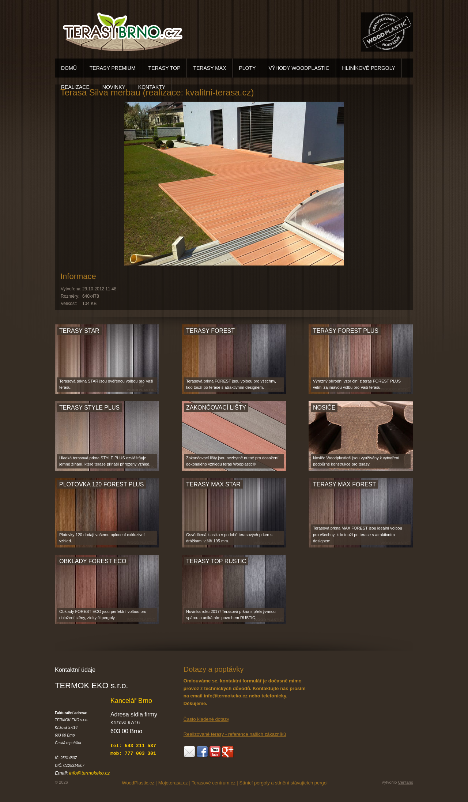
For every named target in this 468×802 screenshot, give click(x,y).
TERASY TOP (164, 68)
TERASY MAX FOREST (344, 484)
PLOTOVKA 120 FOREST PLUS (101, 484)
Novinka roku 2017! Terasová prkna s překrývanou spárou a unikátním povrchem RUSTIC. (231, 614)
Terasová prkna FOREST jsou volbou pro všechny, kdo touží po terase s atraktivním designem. (231, 384)
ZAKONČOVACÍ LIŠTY (216, 407)
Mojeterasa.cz (173, 783)
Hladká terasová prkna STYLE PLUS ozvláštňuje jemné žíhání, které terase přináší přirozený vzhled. (104, 461)
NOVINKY (113, 87)
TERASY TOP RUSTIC (216, 561)
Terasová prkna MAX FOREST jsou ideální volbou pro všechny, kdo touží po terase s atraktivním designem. (357, 534)
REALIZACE (75, 87)
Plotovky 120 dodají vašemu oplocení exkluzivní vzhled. (102, 537)
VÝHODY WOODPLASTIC (298, 68)
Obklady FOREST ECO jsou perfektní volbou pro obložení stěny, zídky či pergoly (102, 614)
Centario (405, 782)
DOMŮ (69, 68)
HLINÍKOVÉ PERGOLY (368, 68)
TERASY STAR (79, 331)
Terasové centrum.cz (213, 783)
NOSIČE (324, 407)
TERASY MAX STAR (213, 484)
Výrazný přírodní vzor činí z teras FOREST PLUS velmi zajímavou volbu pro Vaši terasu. (357, 384)
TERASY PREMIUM (113, 68)
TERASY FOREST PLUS (345, 331)
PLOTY (247, 68)
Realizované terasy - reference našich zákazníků (235, 734)
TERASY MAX (209, 68)
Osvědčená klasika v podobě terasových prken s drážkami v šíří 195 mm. (229, 537)
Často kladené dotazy (206, 719)
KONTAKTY (151, 87)
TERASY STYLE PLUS (89, 407)
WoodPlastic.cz (138, 783)
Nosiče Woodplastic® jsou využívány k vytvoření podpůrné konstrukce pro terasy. (356, 461)
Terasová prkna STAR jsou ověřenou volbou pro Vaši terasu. (106, 384)
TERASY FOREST (210, 331)
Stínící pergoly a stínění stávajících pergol (283, 783)
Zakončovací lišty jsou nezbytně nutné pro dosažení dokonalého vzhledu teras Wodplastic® (232, 461)
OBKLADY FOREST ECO (92, 561)
